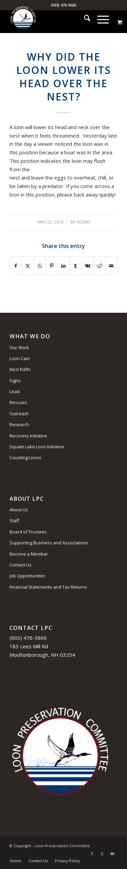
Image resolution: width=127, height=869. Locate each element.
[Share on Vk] (87, 266)
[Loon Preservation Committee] (52, 19)
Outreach (19, 413)
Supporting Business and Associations (48, 543)
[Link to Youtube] (112, 854)
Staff (14, 520)
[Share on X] (28, 266)
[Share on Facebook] (16, 266)
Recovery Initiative (28, 436)
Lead (14, 391)
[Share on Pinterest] (52, 266)
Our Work (19, 347)
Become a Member (28, 554)
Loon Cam (19, 358)
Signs (15, 380)
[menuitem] (83, 19)
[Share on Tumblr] (75, 266)
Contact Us (20, 565)
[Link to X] (102, 854)
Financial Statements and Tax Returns (48, 587)
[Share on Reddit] (99, 266)
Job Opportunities (27, 576)
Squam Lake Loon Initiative (36, 447)
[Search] (83, 19)
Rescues (18, 402)
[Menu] (99, 19)
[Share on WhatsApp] (40, 266)
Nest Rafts (20, 369)
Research (19, 424)
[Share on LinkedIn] (63, 266)
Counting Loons (25, 457)
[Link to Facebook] (92, 854)
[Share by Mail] (111, 266)
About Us (18, 510)
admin (83, 222)
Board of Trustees (28, 532)
